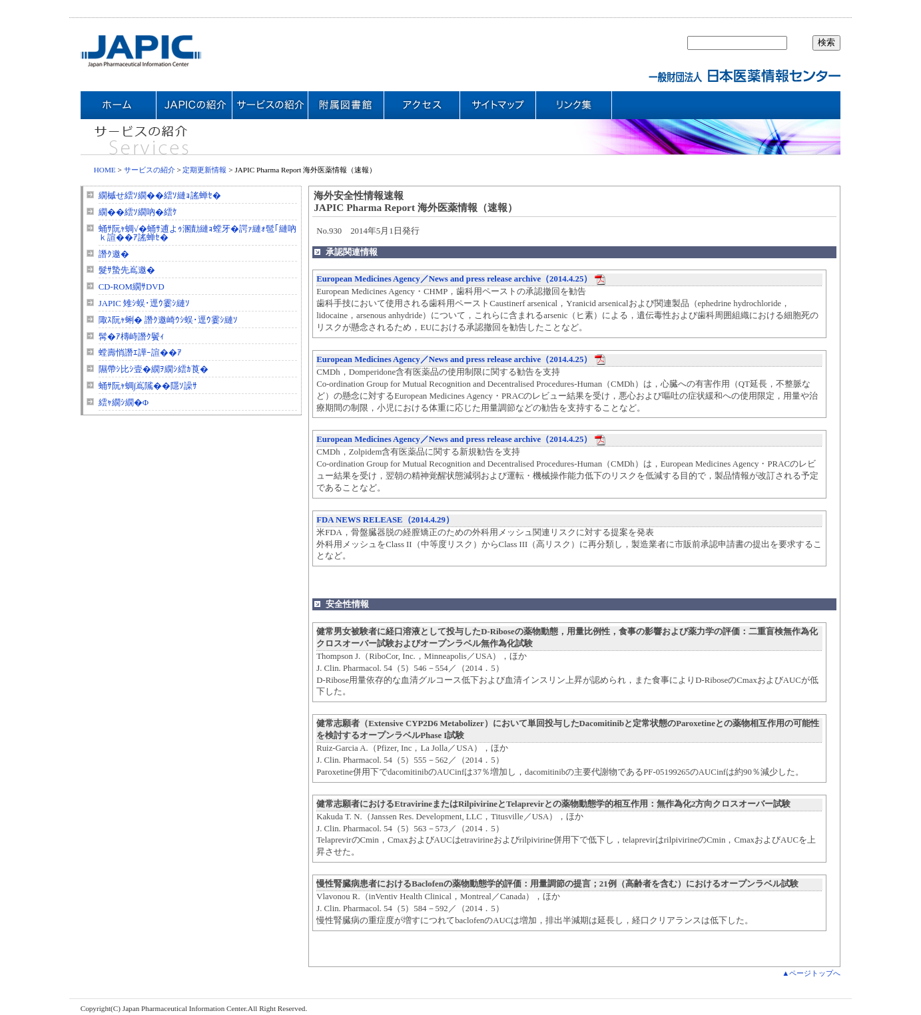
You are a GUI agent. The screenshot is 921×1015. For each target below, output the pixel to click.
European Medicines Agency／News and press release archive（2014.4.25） (454, 279)
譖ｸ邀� (114, 254)
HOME (105, 170)
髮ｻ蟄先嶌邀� (127, 270)
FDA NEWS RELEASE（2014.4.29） (385, 519)
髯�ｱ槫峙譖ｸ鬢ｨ (131, 336)
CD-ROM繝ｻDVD (131, 287)
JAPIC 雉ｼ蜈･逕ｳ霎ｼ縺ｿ (144, 303)
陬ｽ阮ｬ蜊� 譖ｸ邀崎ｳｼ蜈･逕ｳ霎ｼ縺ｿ (168, 320)
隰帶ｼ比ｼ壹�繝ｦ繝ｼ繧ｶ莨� (153, 369)
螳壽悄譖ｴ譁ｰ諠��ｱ (140, 352)
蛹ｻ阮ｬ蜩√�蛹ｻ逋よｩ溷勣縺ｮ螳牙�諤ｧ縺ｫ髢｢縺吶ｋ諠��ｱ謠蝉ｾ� (197, 233)
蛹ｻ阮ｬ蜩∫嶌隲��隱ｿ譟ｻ (148, 386)
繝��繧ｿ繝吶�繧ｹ (138, 212)
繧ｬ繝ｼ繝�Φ (124, 402)
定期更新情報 (204, 170)
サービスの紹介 (149, 170)
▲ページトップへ (811, 973)
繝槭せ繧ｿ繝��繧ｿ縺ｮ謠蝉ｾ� (160, 195)
